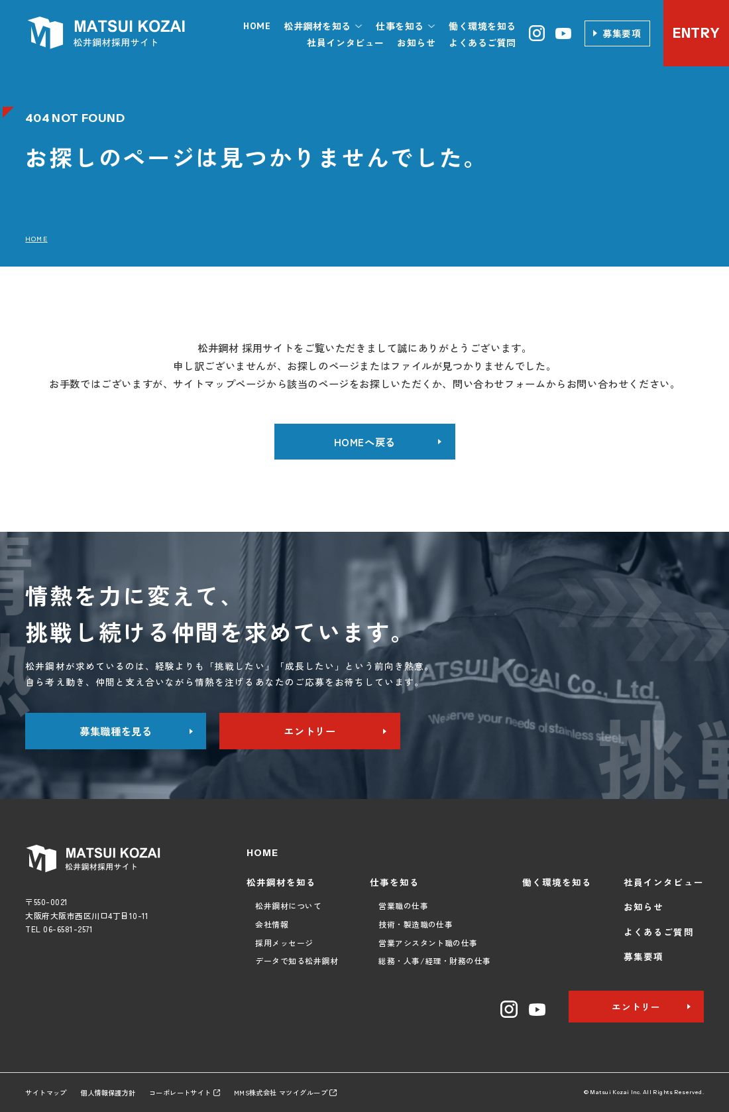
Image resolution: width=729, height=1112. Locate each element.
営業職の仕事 (403, 905)
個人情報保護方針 (107, 1092)
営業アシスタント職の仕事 (428, 942)
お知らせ (416, 42)
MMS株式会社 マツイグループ (285, 1092)
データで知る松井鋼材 (296, 960)
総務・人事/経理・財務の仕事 (434, 960)
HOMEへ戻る (365, 441)
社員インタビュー (345, 42)
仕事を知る (395, 882)
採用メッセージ (284, 942)
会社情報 (271, 924)
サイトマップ (45, 1092)
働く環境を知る (482, 25)
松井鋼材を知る (281, 882)
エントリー (309, 730)
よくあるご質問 (482, 42)
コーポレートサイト (184, 1092)
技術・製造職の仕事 (415, 924)
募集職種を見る (116, 730)
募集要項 (621, 33)
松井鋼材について (288, 905)
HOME (256, 26)
